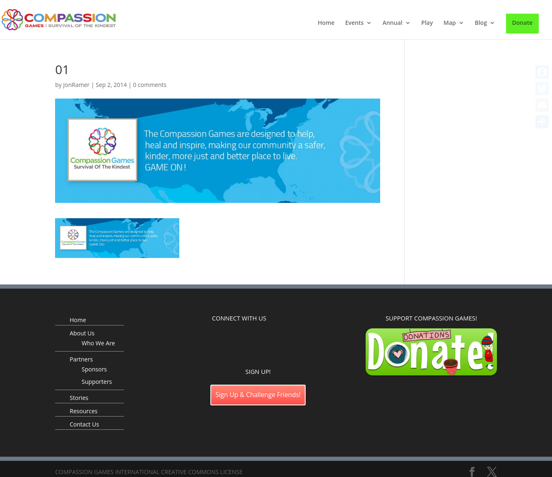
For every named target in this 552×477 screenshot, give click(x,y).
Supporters (97, 381)
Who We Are (98, 343)
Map (450, 23)
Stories (79, 398)
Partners (81, 359)
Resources (83, 411)
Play (427, 23)
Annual (393, 23)
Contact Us (84, 424)
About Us (82, 333)
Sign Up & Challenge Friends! (258, 394)
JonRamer (76, 85)
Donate (522, 22)
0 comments (149, 85)
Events (354, 23)
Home (326, 23)
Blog (481, 23)
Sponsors (94, 369)
